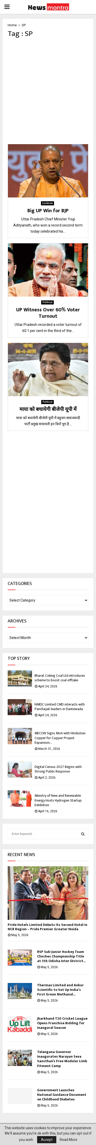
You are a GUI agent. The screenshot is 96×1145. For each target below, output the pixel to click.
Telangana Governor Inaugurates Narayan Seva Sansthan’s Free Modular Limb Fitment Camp (62, 1059)
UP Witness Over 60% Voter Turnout (48, 313)
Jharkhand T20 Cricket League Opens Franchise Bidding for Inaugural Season (62, 1023)
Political (47, 302)
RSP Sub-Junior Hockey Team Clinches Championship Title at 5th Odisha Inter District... (61, 956)
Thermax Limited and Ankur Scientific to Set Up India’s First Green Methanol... (60, 989)
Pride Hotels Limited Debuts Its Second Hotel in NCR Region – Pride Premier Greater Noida (47, 927)
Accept (46, 1140)
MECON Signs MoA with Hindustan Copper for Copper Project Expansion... (60, 737)
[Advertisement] (48, 91)
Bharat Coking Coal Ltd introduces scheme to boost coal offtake (60, 678)
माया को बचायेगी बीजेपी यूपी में (48, 409)
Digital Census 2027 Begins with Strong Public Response (58, 769)
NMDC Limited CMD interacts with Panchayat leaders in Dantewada (60, 706)
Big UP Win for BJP (48, 210)
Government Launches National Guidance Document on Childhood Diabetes (61, 1094)
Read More (68, 1139)
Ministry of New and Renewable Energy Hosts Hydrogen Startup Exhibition (58, 800)
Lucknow (47, 203)
